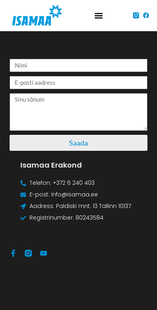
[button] (98, 15)
